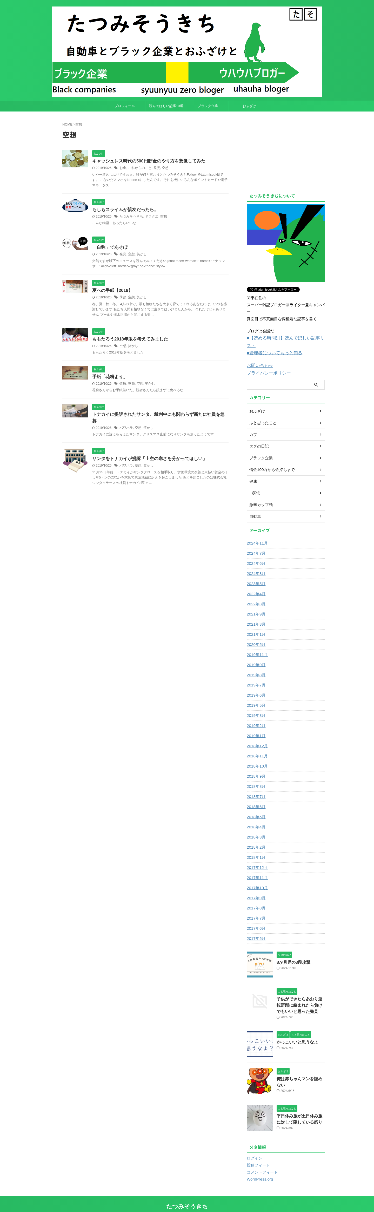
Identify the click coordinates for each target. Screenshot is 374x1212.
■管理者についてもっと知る (271, 345)
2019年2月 (255, 716)
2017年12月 (256, 858)
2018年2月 (255, 838)
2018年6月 (255, 797)
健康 (122, 385)
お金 (122, 168)
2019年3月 (255, 706)
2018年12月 (256, 737)
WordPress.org (259, 1168)
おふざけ (249, 106)
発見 (154, 168)
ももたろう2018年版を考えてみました (128, 340)
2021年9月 (255, 605)
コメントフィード (261, 1161)
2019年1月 (255, 726)
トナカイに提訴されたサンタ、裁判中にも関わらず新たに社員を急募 (156, 416)
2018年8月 (255, 777)
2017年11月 (256, 868)
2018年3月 (255, 828)
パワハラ (125, 423)
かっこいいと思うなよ (295, 1032)
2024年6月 (255, 554)
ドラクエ (149, 217)
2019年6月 (255, 686)
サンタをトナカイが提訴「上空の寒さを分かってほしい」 (146, 454)
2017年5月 (255, 929)
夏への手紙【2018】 (111, 291)
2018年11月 (256, 747)
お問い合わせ (258, 357)
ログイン (254, 1147)
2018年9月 (255, 767)
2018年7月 (255, 787)
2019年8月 (255, 666)
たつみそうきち (130, 217)
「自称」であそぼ (108, 248)
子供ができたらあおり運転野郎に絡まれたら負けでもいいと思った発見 (300, 995)
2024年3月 (255, 564)
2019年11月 (256, 645)
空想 (162, 168)
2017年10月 (256, 878)
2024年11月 (256, 534)
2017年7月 (255, 909)
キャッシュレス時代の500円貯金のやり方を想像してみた (145, 161)
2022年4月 (255, 584)
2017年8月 (255, 899)
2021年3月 (255, 615)
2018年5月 (255, 807)
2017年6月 (255, 919)
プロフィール (125, 106)
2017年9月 (255, 889)
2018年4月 (255, 818)
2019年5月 (255, 696)
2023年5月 (255, 574)
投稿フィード (258, 1154)
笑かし (140, 255)
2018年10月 (256, 757)
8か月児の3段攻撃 (291, 953)
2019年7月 (255, 676)
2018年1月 (255, 848)
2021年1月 (255, 625)
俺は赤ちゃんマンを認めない (300, 1068)
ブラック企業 (208, 106)
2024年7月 (255, 544)
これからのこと (138, 168)
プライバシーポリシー (266, 364)
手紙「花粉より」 (108, 378)
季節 (122, 298)
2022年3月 (255, 595)
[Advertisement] (290, 150)
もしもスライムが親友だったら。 (123, 210)
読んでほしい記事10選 (166, 106)
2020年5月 (255, 635)
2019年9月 (255, 655)
